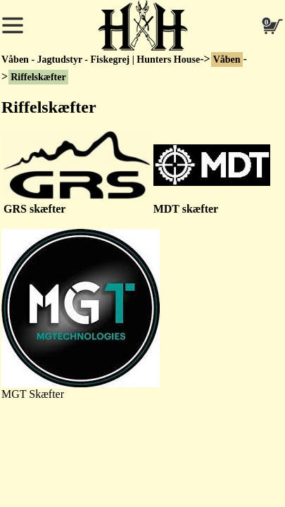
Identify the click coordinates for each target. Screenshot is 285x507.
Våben (227, 59)
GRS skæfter (34, 209)
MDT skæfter (186, 209)
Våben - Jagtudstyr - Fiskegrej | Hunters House (100, 59)
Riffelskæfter (38, 77)
